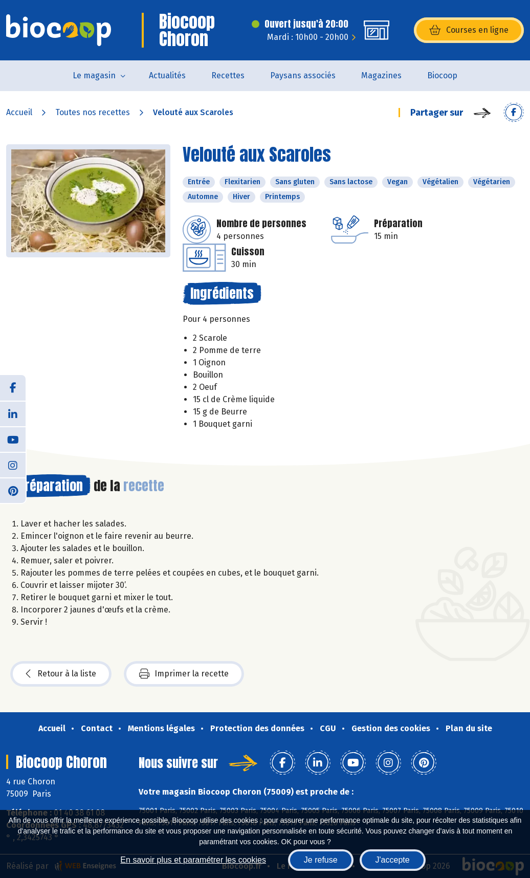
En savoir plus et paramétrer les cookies (193, 859)
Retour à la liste (61, 674)
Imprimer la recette (184, 674)
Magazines (381, 75)
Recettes (228, 75)
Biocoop (442, 75)
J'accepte (393, 859)
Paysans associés (303, 75)
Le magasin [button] (94, 75)
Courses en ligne (469, 30)
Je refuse (321, 859)
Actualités (167, 75)
